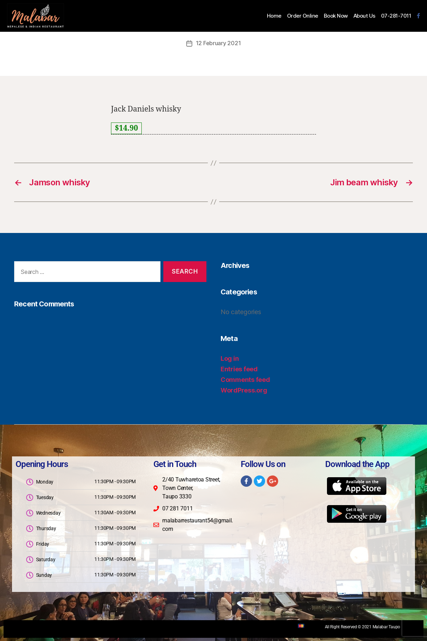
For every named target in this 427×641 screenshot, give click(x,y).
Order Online (302, 16)
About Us (364, 16)
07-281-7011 (396, 16)
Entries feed (239, 368)
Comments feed (245, 379)
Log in (230, 358)
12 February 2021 (218, 43)
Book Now (336, 16)
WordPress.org (244, 390)
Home (274, 16)
